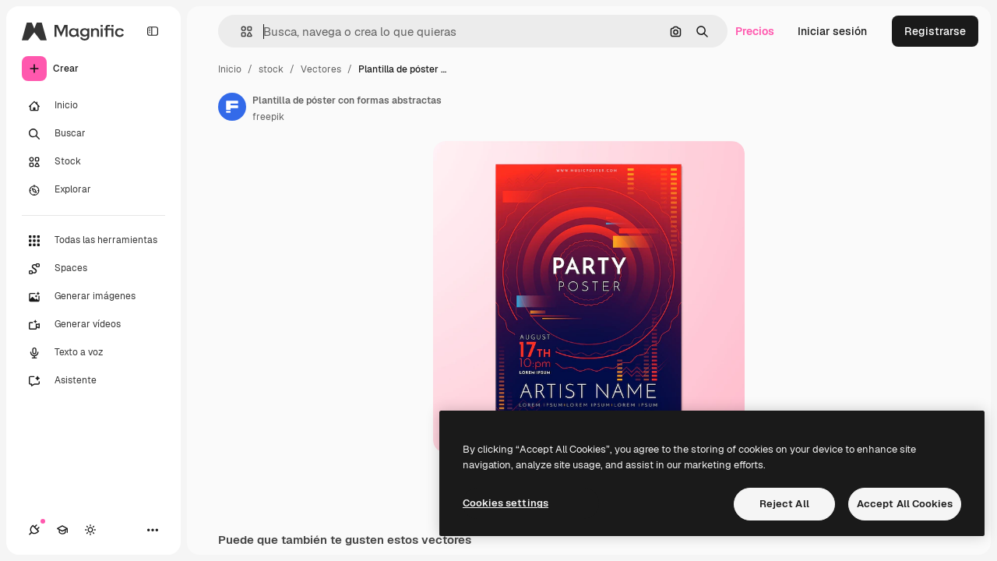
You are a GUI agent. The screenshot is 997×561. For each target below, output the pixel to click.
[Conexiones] (34, 529)
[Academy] (62, 529)
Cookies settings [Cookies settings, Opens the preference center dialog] (505, 503)
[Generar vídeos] (93, 324)
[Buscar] (93, 134)
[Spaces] (93, 268)
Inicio (229, 69)
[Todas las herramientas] (93, 240)
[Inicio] (93, 106)
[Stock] (93, 162)
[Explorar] (93, 190)
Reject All (784, 503)
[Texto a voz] (93, 352)
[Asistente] (93, 381)
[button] (240, 31)
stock (271, 69)
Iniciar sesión (832, 31)
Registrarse (935, 31)
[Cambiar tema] (90, 529)
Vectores (321, 69)
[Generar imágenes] (93, 296)
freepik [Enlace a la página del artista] (268, 117)
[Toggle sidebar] (152, 31)
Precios (754, 31)
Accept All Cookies (905, 503)
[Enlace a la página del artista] (232, 107)
